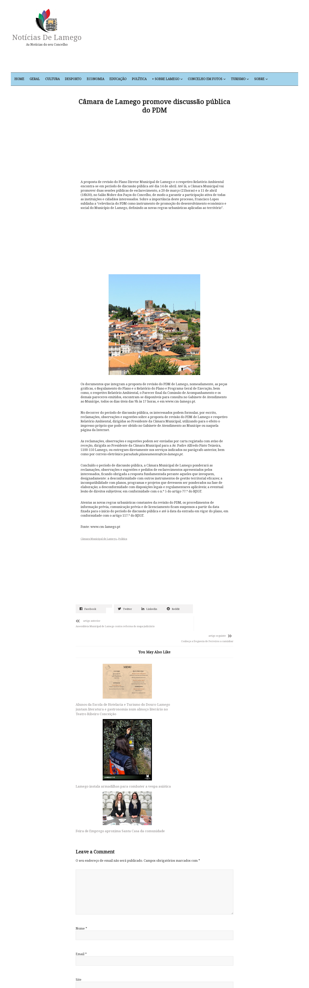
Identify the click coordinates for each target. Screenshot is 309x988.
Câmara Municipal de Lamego (100, 538)
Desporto (83, 79)
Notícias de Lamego (56, 37)
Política (150, 79)
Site (78, 879)
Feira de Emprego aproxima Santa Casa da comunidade (204, 695)
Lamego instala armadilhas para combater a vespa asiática (150, 725)
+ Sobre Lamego (177, 79)
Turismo (250, 79)
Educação (128, 79)
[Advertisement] (196, 38)
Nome (81, 827)
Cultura (62, 79)
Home (29, 79)
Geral (44, 79)
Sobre (271, 79)
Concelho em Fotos (216, 79)
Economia (106, 79)
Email (81, 853)
